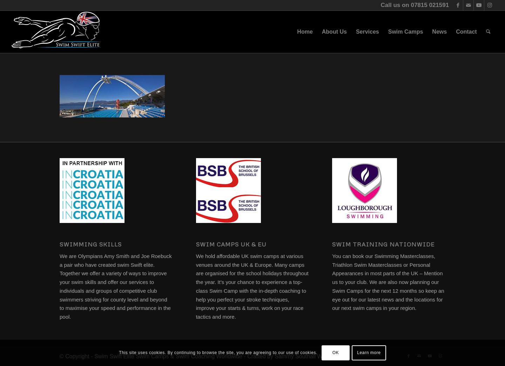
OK (335, 352)
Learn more (369, 352)
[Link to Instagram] (489, 5)
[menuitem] (304, 32)
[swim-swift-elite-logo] (56, 32)
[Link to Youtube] (479, 5)
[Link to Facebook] (458, 5)
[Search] (488, 32)
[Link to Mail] (468, 5)
